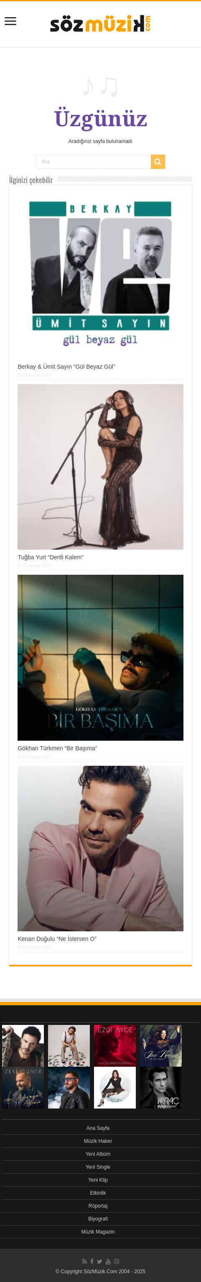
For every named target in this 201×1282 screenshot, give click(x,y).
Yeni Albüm (98, 1154)
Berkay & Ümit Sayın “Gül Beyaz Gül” (66, 366)
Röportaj (98, 1206)
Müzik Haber (98, 1141)
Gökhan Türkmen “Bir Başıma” (57, 748)
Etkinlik (98, 1193)
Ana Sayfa (98, 1128)
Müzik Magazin (97, 1232)
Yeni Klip (97, 1180)
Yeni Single (98, 1167)
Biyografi (98, 1219)
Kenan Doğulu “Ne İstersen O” (57, 938)
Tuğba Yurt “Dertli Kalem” (51, 557)
